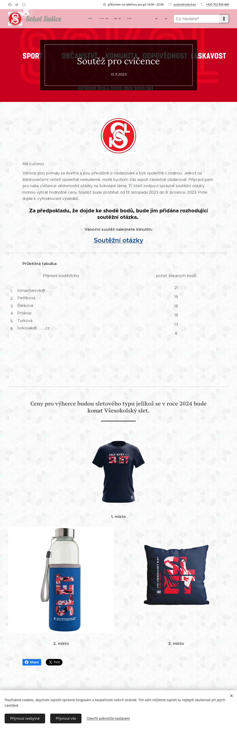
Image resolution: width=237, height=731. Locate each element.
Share (32, 662)
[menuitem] (88, 19)
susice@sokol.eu (184, 4)
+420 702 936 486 (217, 4)
